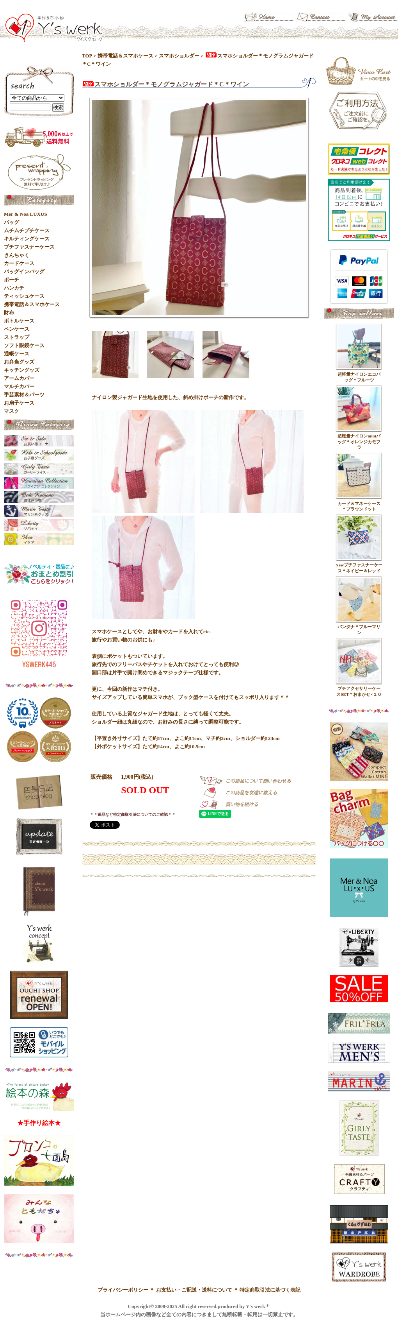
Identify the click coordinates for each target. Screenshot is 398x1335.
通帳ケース (16, 354)
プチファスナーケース (29, 247)
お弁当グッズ (19, 362)
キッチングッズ (21, 370)
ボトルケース (19, 321)
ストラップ (16, 337)
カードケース (19, 263)
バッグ (11, 222)
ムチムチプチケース (27, 230)
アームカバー (19, 378)
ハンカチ (14, 288)
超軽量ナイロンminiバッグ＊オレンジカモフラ (359, 442)
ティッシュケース (24, 296)
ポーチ (11, 280)
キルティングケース (27, 239)
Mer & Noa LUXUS (25, 214)
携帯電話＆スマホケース (125, 56)
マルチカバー (19, 386)
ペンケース (16, 329)
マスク (11, 411)
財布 (9, 312)
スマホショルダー (179, 56)
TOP (87, 56)
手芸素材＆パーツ (24, 395)
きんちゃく (16, 255)
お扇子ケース (19, 403)
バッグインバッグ (24, 271)
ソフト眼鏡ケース (24, 345)
